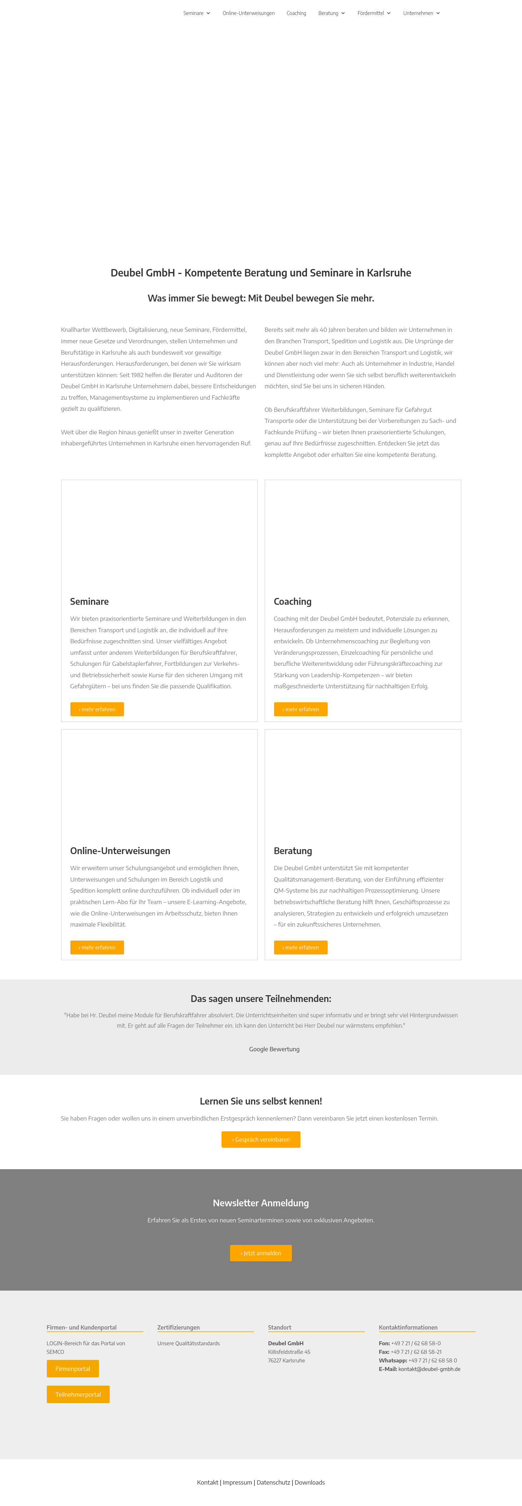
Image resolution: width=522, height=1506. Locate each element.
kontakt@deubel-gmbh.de (429, 1370)
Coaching (297, 14)
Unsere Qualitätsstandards (189, 1345)
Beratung (331, 14)
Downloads (310, 1484)
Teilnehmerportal (78, 1396)
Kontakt (208, 1484)
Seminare (197, 14)
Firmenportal (72, 1371)
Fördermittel (374, 14)
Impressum (237, 1484)
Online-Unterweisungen (249, 14)
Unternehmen (422, 14)
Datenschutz (273, 1484)
